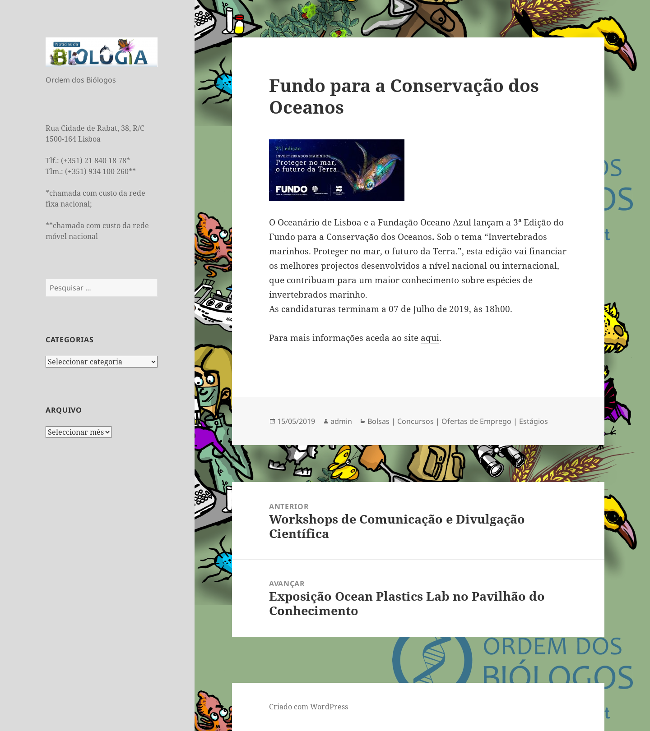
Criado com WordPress (308, 707)
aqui (430, 338)
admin (341, 421)
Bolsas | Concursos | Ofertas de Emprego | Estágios (457, 421)
